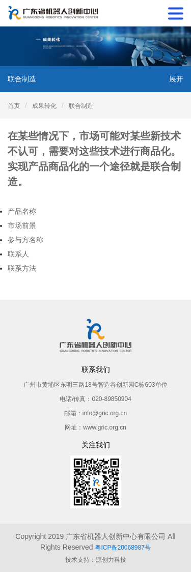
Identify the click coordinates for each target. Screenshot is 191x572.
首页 (14, 105)
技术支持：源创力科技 (95, 559)
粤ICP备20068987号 (122, 547)
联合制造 (81, 105)
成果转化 (44, 105)
